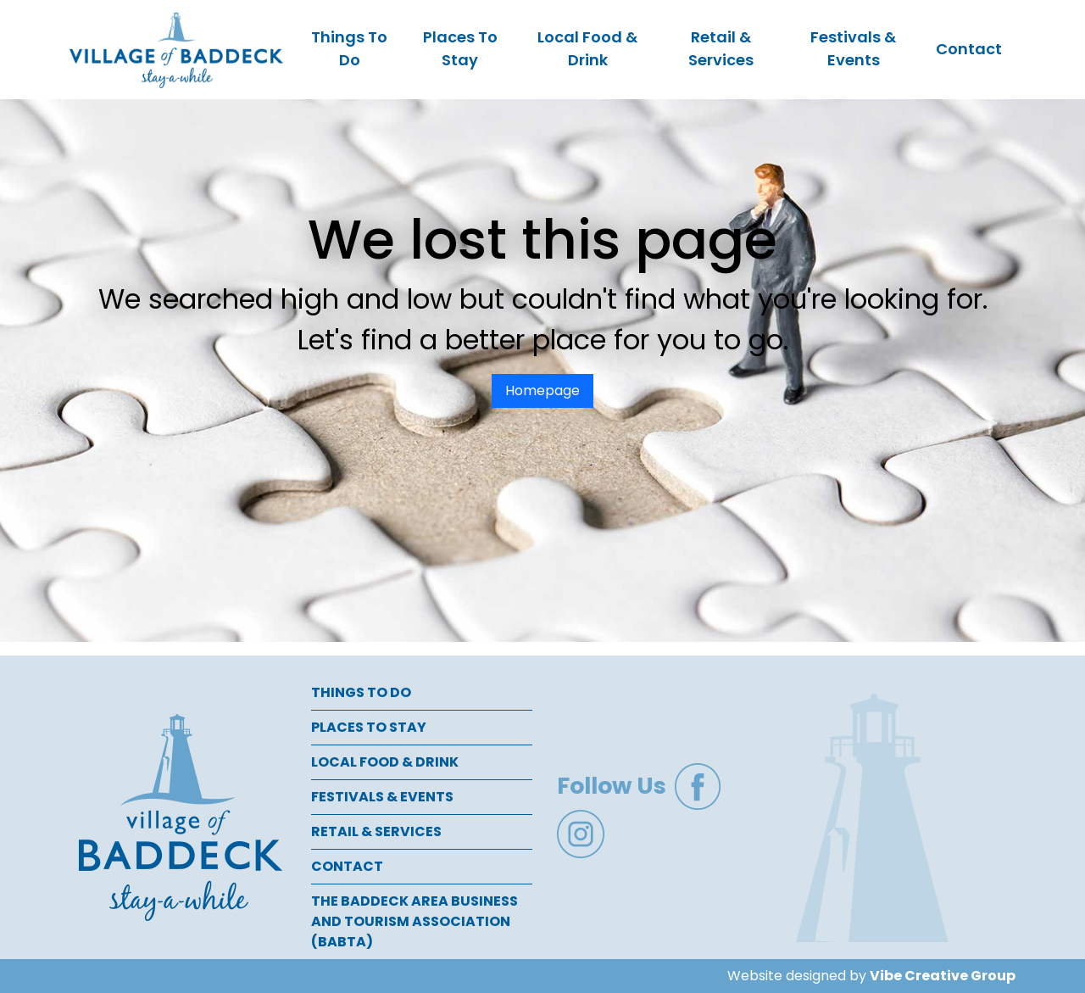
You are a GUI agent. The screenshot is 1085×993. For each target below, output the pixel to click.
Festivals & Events (853, 48)
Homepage (542, 390)
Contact (969, 48)
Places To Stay (460, 48)
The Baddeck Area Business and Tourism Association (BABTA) (414, 921)
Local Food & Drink (587, 48)
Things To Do (349, 48)
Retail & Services (721, 48)
